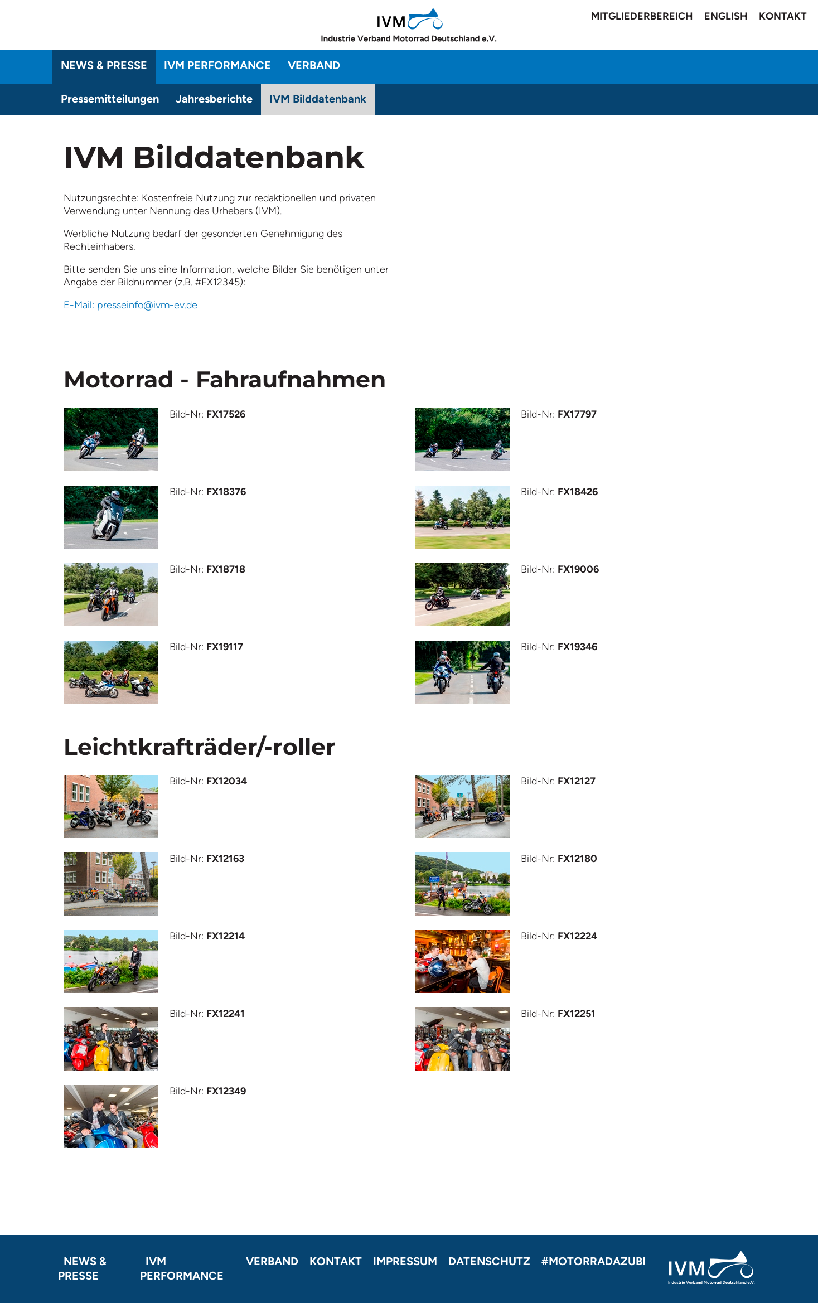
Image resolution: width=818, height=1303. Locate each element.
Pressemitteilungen (110, 98)
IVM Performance (217, 65)
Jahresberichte (214, 98)
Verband (314, 65)
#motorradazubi (593, 1261)
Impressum (405, 1261)
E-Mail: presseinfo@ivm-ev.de (130, 305)
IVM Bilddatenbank (317, 98)
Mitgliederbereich (642, 16)
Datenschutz (489, 1261)
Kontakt (783, 16)
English (726, 16)
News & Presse (104, 65)
